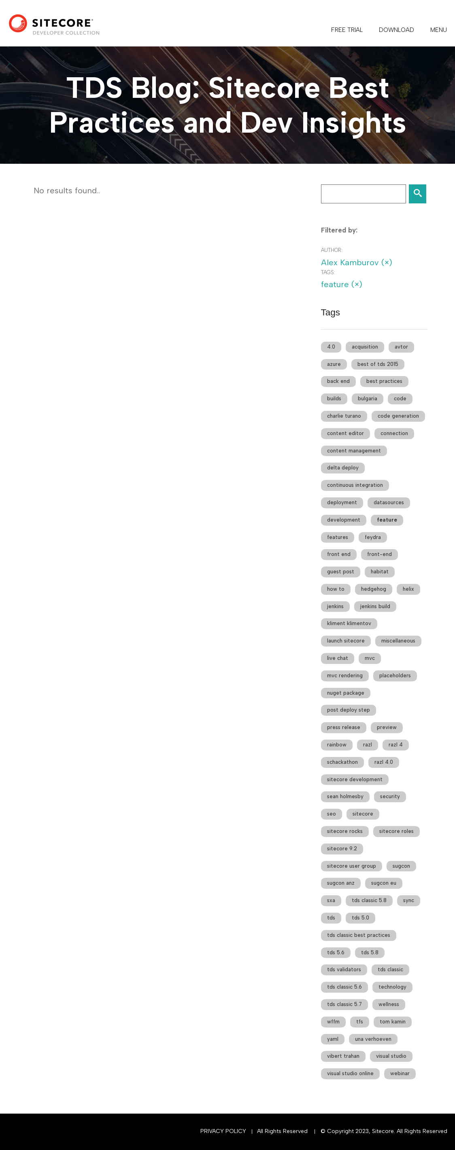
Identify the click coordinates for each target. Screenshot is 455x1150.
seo (331, 814)
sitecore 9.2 (342, 849)
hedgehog (373, 589)
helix (408, 589)
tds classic (390, 969)
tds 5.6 (335, 952)
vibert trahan (343, 1056)
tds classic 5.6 (344, 987)
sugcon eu (383, 883)
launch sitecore (346, 641)
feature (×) (341, 284)
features (337, 537)
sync (408, 900)
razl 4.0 (383, 762)
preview (387, 727)
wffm (333, 1022)
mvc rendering (345, 675)
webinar (400, 1073)
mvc (370, 658)
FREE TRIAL (347, 30)
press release (343, 727)
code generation (398, 416)
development (343, 520)
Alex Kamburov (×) (356, 262)
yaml (332, 1039)
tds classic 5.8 (369, 900)
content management (354, 451)
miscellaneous (398, 641)
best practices (384, 381)
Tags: (328, 272)
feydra (373, 537)
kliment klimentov (349, 623)
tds (331, 918)
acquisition (365, 347)
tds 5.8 (369, 952)
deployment (342, 502)
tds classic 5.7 (344, 1004)
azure (334, 364)
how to (335, 589)
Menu (438, 30)
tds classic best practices (358, 935)
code (400, 398)
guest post (340, 572)
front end (339, 554)
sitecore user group (351, 866)
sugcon (401, 866)
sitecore (363, 814)
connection (394, 433)
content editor (345, 433)
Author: (331, 250)
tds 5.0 (360, 918)
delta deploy (343, 468)
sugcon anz (341, 883)
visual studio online (350, 1073)
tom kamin (393, 1022)
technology (392, 987)
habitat (380, 572)
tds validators (344, 969)
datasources (389, 502)
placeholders (395, 675)
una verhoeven (373, 1039)
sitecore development (355, 779)
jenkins (335, 606)
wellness (388, 1004)
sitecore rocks (345, 831)
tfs (359, 1022)
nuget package (345, 693)
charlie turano (344, 416)
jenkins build (375, 606)
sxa (331, 900)
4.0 (331, 347)
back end (338, 381)
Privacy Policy (223, 1131)
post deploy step (348, 710)
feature (387, 520)
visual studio (391, 1056)
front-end (379, 554)
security (390, 796)
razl (367, 745)
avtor (401, 347)
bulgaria (367, 398)
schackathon (342, 762)
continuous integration (355, 485)
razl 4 (396, 745)
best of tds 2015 (377, 364)
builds (334, 398)
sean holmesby (345, 796)
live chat (337, 658)
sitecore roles (396, 831)
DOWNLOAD (396, 30)
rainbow (337, 745)
